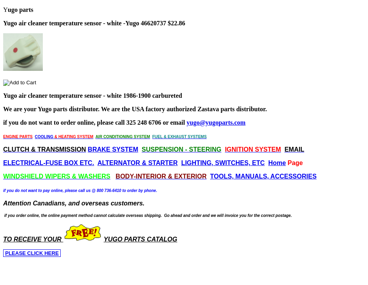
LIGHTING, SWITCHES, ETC (223, 163)
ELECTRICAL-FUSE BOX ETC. (48, 163)
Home (277, 163)
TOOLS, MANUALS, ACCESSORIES (263, 176)
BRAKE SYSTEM (113, 149)
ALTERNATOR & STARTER (138, 163)
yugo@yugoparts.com (216, 122)
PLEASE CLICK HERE (32, 253)
